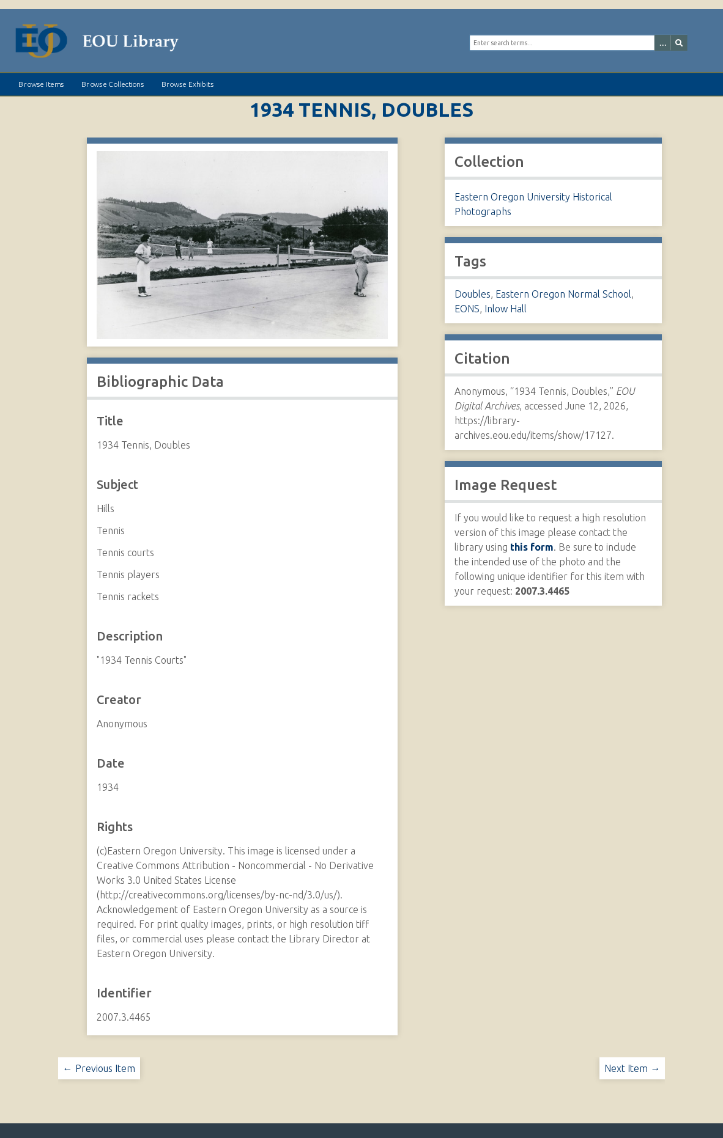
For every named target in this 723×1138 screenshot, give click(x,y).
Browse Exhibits (187, 84)
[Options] (662, 43)
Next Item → (632, 1068)
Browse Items (41, 84)
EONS (467, 308)
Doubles (472, 293)
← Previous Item (99, 1068)
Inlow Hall (505, 308)
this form (532, 546)
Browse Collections (112, 84)
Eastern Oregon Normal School (563, 293)
